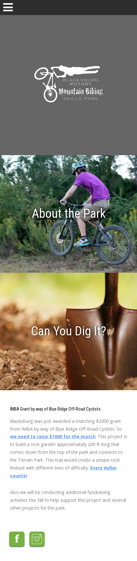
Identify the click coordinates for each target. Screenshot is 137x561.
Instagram (37, 539)
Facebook (17, 539)
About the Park (69, 213)
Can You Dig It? (68, 331)
